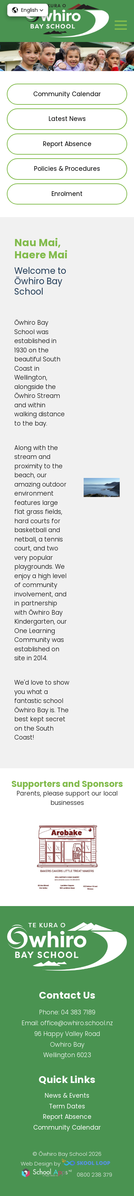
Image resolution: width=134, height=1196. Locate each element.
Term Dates (67, 1106)
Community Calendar (67, 1127)
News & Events (67, 1095)
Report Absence (67, 1116)
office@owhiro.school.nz (76, 1023)
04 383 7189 (78, 1012)
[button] (28, 10)
